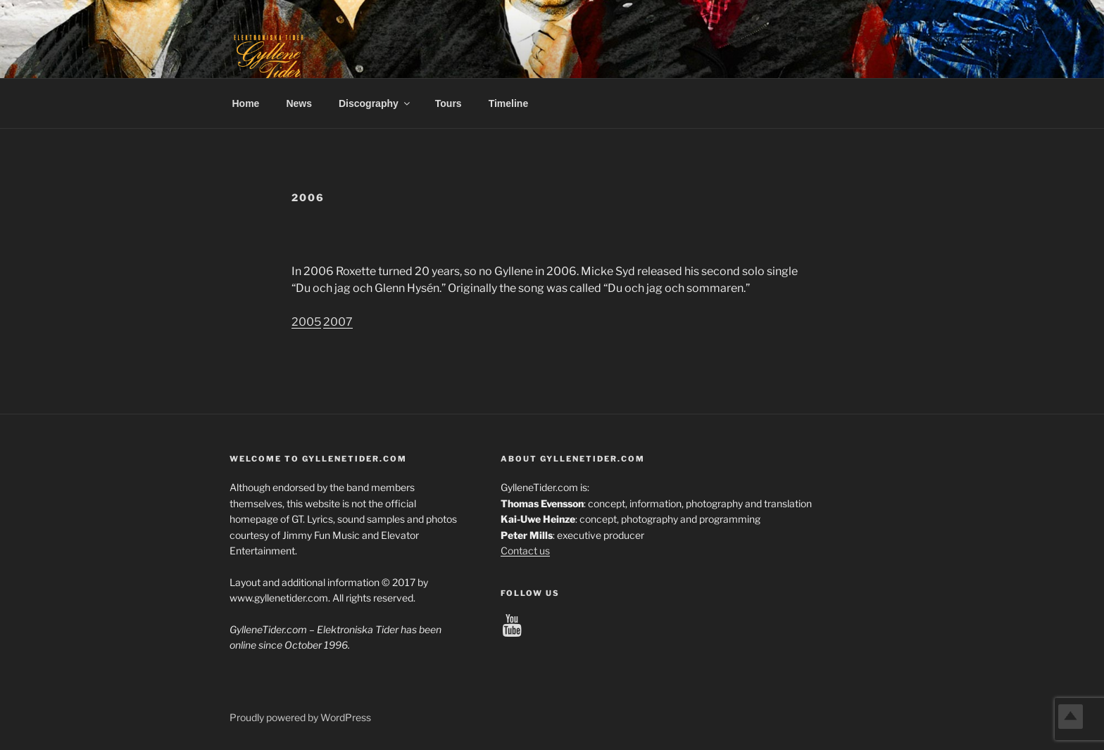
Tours (448, 103)
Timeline (509, 103)
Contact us (525, 551)
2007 (338, 322)
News (299, 103)
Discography (375, 103)
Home (246, 103)
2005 (306, 322)
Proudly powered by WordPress (300, 717)
